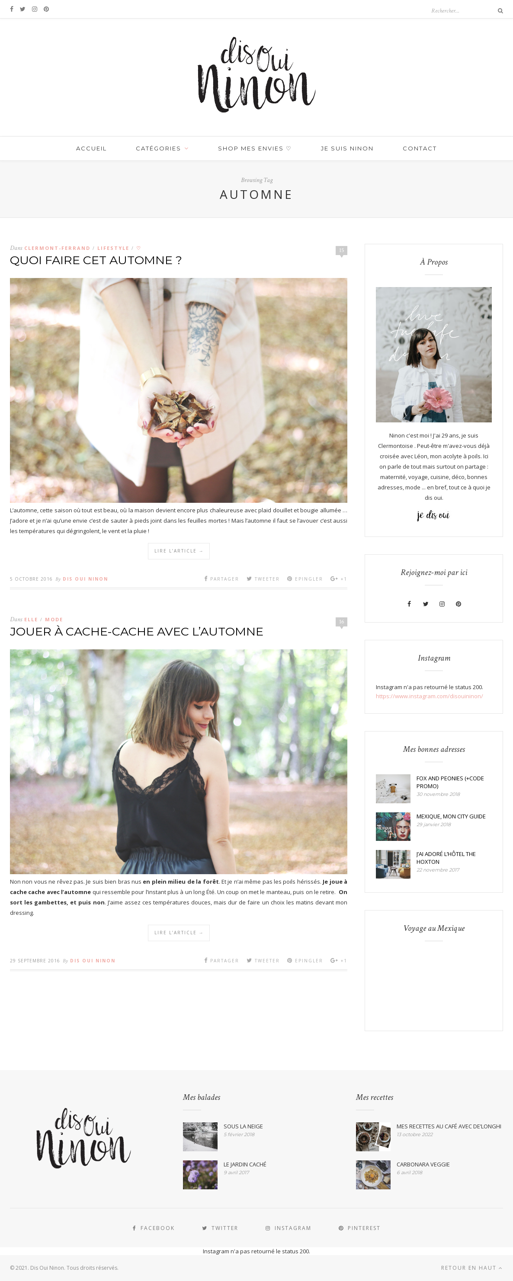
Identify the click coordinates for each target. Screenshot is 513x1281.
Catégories (158, 148)
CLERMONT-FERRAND (57, 248)
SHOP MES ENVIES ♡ (255, 148)
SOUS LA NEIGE (243, 1126)
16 (341, 622)
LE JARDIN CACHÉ (245, 1164)
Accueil (91, 148)
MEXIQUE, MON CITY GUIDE (451, 816)
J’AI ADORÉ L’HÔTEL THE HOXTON (446, 858)
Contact (420, 148)
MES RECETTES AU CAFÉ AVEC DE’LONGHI (449, 1126)
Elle (31, 619)
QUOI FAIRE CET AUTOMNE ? (96, 260)
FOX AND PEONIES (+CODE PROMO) (450, 782)
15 (341, 250)
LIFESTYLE (113, 248)
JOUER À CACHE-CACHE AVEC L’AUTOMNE (136, 631)
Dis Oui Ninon (85, 579)
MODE (54, 619)
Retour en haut (472, 1267)
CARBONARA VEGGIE (423, 1164)
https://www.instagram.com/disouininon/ (429, 696)
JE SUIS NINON (347, 148)
